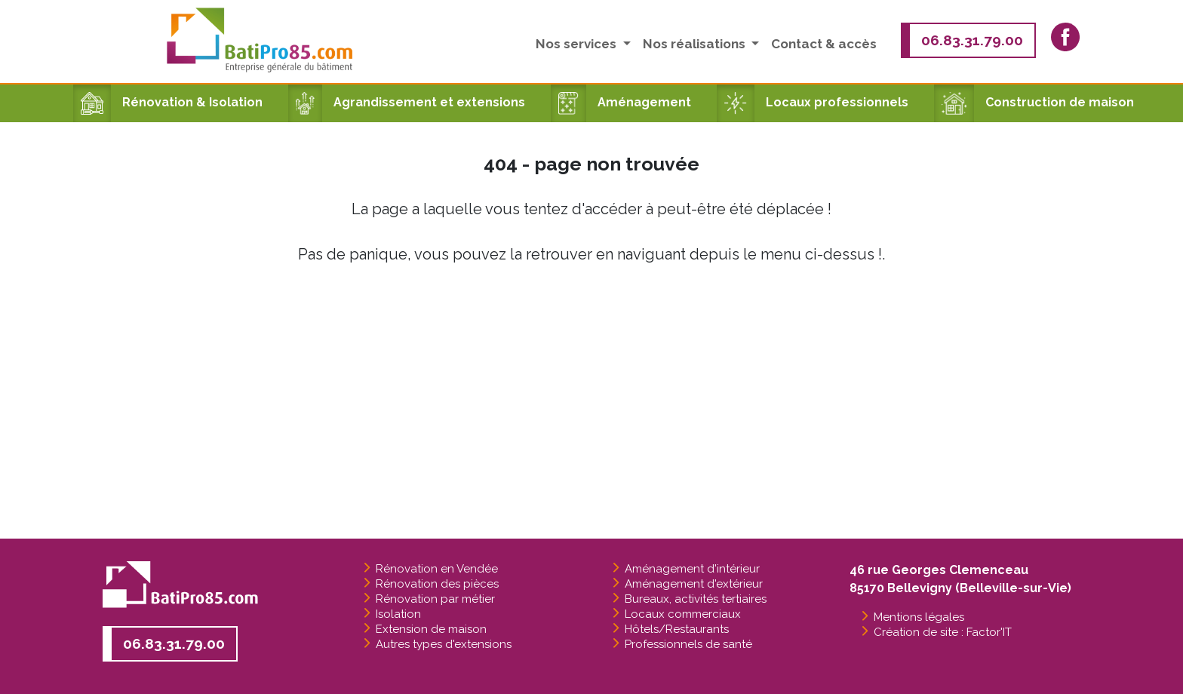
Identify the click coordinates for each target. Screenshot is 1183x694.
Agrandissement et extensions (406, 102)
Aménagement (621, 102)
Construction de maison (1034, 102)
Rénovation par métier (435, 599)
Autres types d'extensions (444, 644)
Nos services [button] (577, 43)
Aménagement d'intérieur (692, 569)
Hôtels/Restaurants (677, 629)
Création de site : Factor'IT (943, 632)
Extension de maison (431, 629)
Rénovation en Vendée (437, 569)
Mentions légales (919, 617)
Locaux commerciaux (683, 614)
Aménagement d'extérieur (694, 584)
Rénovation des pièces (437, 584)
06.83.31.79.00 (972, 40)
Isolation (398, 614)
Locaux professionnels (812, 102)
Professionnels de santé (688, 644)
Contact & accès (824, 43)
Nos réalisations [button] (695, 43)
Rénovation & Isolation (168, 102)
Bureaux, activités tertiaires (696, 599)
